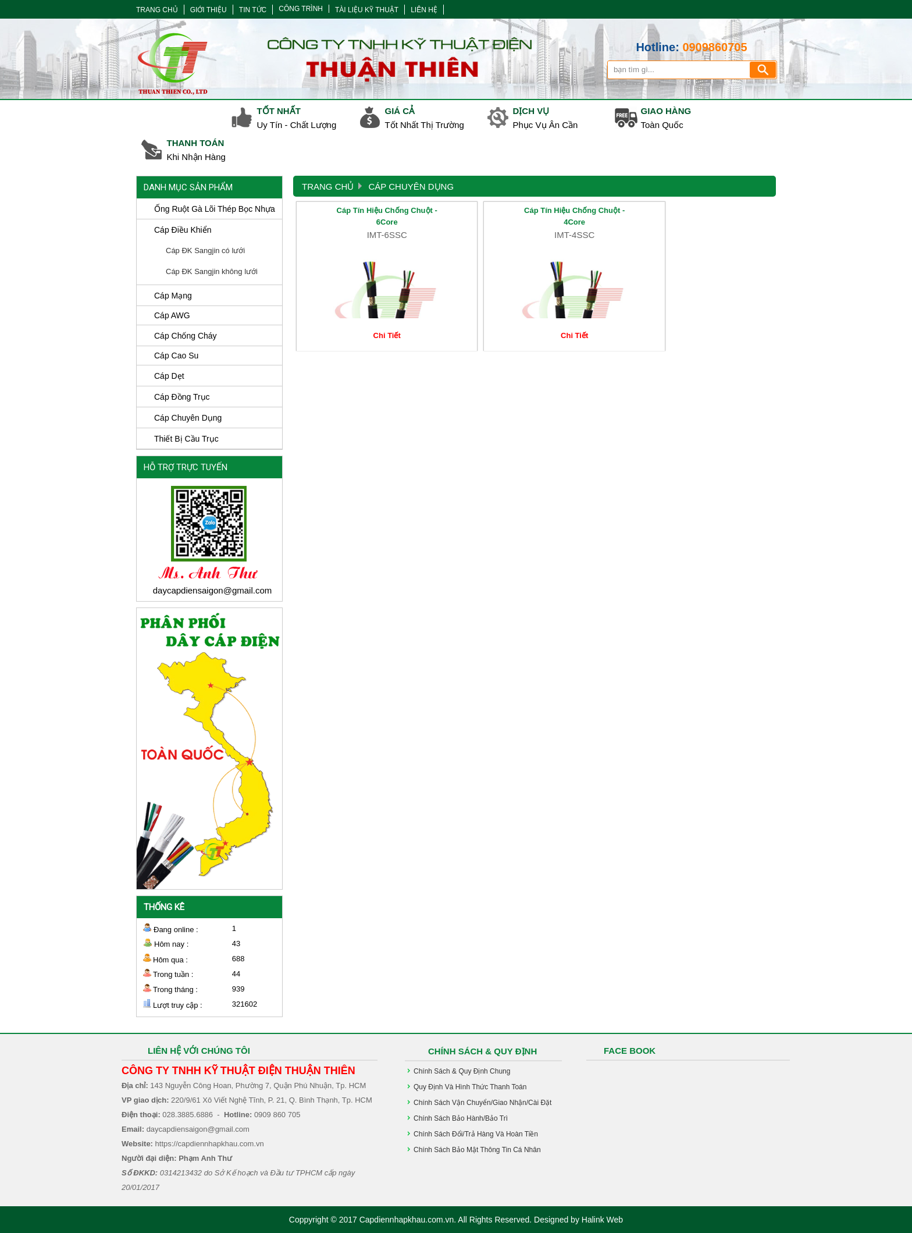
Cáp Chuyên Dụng (188, 417)
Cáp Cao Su (176, 355)
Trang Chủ (328, 186)
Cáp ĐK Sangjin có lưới (205, 250)
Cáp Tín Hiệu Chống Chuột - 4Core (473, 215)
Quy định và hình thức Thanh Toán (470, 1087)
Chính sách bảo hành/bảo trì (461, 1118)
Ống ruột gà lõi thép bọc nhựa (214, 209)
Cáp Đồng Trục (182, 396)
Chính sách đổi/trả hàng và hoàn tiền (476, 1134)
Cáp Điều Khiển (183, 229)
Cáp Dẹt (169, 376)
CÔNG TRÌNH (301, 9)
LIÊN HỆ (424, 10)
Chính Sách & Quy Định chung (462, 1071)
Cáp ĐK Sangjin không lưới (212, 271)
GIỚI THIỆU (208, 10)
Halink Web (602, 1219)
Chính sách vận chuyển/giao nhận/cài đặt (482, 1103)
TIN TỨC (252, 10)
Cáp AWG (172, 315)
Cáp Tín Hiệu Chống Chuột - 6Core (353, 215)
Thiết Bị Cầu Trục (186, 438)
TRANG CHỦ (157, 10)
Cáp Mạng (173, 295)
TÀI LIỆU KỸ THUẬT (366, 10)
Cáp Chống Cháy (185, 335)
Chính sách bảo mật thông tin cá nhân (477, 1150)
